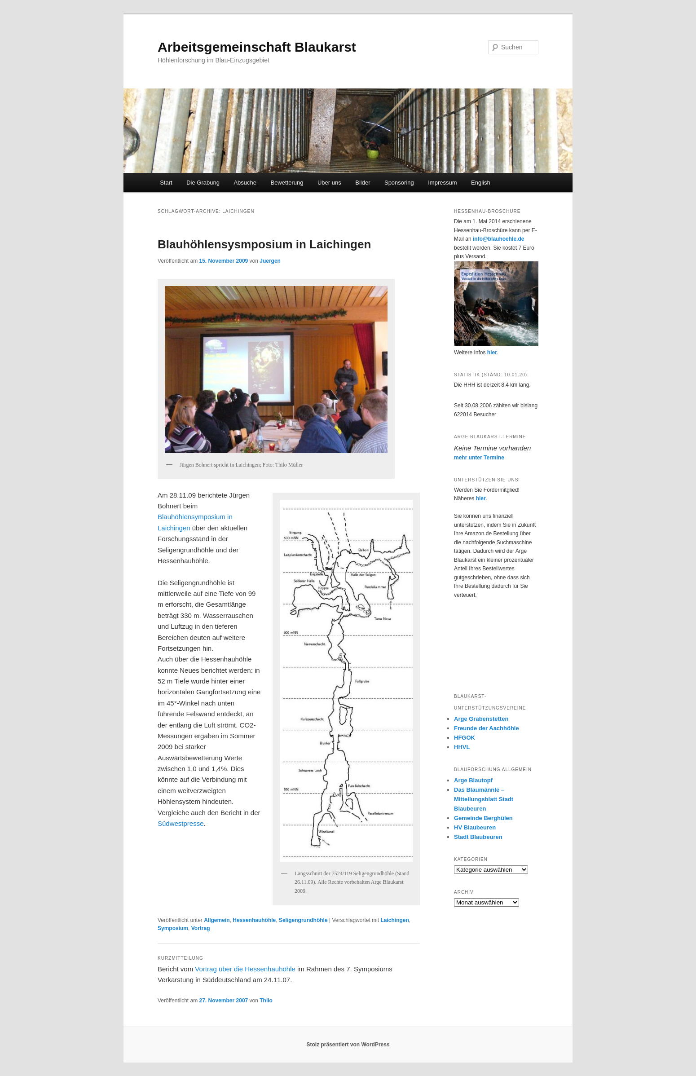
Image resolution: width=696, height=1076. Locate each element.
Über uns (329, 182)
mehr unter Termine (479, 457)
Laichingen (394, 920)
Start (166, 182)
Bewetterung (286, 182)
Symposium (173, 928)
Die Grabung (203, 182)
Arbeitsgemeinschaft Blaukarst (257, 47)
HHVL (462, 747)
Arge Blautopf (473, 780)
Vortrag (200, 928)
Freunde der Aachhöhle (486, 728)
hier (492, 352)
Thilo (266, 1000)
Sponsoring (399, 182)
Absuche (244, 182)
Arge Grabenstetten (481, 718)
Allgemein (216, 920)
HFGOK (464, 737)
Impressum (442, 182)
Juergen (270, 261)
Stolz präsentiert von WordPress (347, 1044)
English (480, 182)
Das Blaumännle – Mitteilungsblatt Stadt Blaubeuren (483, 799)
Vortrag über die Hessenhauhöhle (245, 969)
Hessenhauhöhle (254, 920)
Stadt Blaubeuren (478, 836)
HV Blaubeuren (475, 827)
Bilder (362, 182)
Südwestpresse (181, 823)
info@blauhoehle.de (498, 239)
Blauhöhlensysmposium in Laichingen (264, 244)
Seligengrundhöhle (303, 920)
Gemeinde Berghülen (483, 818)
